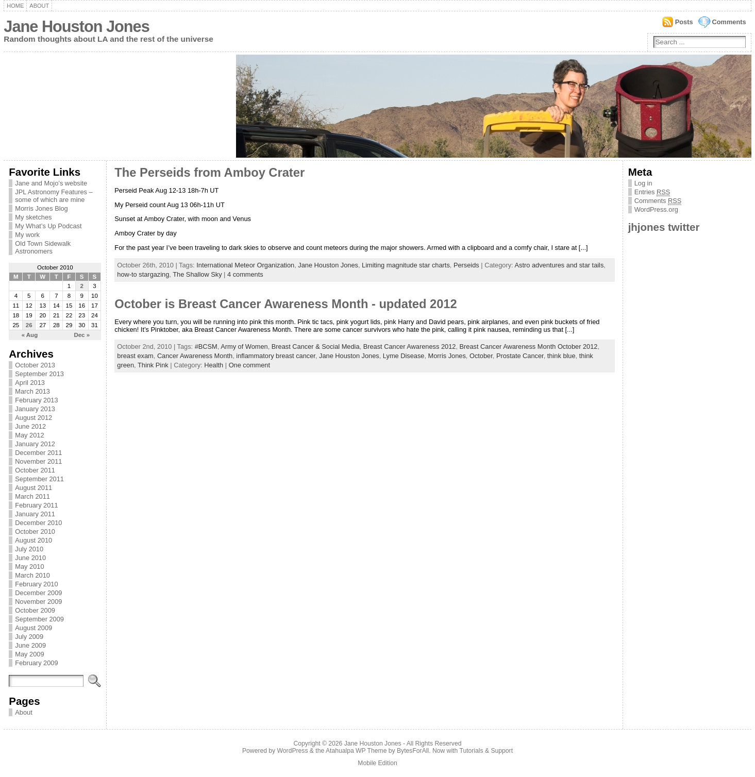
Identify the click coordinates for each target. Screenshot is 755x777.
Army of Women (244, 346)
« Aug (30, 335)
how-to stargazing (143, 274)
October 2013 (35, 365)
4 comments (245, 274)
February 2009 (36, 663)
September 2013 (39, 374)
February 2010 (36, 584)
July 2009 (29, 636)
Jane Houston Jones (76, 27)
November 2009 (38, 601)
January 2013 (35, 409)
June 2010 (30, 558)
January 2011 (35, 514)
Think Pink (153, 365)
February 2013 (36, 400)
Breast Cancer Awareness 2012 (409, 346)
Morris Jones (447, 356)
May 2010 (29, 566)
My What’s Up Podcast (48, 226)
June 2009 (30, 645)
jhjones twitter (664, 227)
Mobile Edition (377, 763)
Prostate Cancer (520, 356)
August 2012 (33, 417)
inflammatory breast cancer (275, 356)
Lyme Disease (404, 356)
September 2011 (39, 479)
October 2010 (35, 531)
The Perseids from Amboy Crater (209, 172)
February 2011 (36, 505)
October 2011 (35, 470)
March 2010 (32, 575)
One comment (249, 365)
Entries (652, 192)
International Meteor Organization (245, 265)
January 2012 (35, 444)
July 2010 (29, 549)
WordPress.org (656, 209)
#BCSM (206, 346)
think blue (561, 356)
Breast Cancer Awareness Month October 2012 (529, 346)
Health (213, 365)
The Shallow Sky (197, 274)
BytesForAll (413, 750)
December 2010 (38, 523)
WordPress (292, 750)
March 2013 (32, 391)
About (39, 6)
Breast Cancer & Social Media (316, 346)
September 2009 (39, 619)
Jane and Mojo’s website (51, 183)
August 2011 (33, 488)
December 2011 (38, 453)
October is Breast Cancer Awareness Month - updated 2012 (285, 304)
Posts (684, 22)
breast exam (135, 356)
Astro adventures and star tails (558, 265)
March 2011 (32, 496)
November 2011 (38, 461)
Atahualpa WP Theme (356, 750)
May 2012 (29, 435)
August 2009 (33, 628)
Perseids (466, 265)
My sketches (33, 217)
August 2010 (33, 540)
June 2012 (30, 426)
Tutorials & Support (486, 750)
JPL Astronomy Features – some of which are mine (53, 196)
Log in (643, 183)
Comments (729, 22)
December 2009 (38, 593)
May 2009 (29, 654)
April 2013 (30, 382)
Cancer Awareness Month (194, 356)
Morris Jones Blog (41, 208)
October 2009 (35, 610)
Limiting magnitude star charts (406, 265)
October (481, 356)
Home (15, 6)
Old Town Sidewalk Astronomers (43, 247)
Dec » (82, 335)
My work (27, 235)
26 (29, 325)
